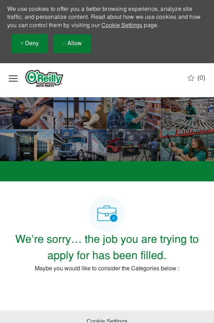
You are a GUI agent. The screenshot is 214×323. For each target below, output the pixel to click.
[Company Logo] (50, 78)
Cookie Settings (121, 26)
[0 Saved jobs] (196, 78)
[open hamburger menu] (13, 78)
